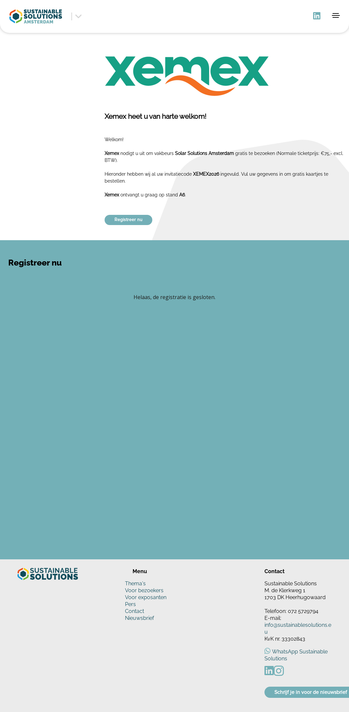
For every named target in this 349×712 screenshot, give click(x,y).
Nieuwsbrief (139, 618)
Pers (130, 604)
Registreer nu (128, 219)
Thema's (135, 583)
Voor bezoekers (144, 590)
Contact (134, 611)
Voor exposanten (145, 597)
